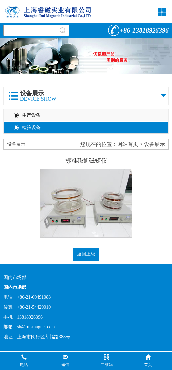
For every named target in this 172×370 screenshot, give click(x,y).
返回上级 (86, 254)
